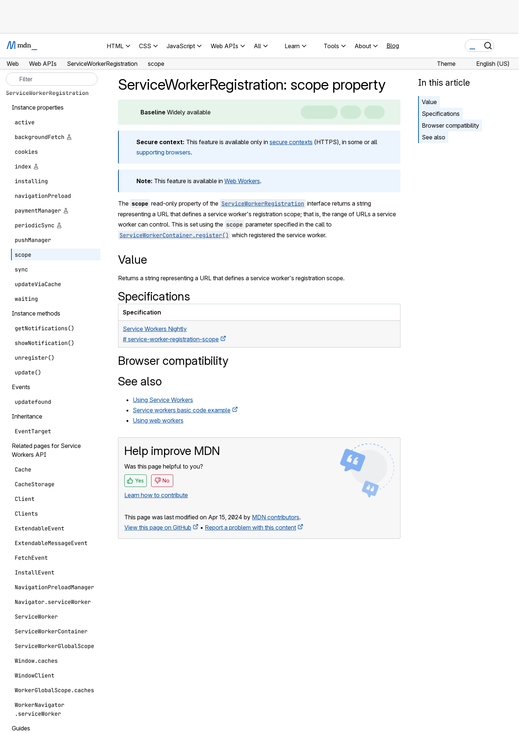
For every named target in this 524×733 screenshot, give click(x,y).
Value (429, 102)
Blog (392, 45)
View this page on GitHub (157, 527)
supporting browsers (163, 152)
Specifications (441, 113)
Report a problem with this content (250, 527)
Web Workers (242, 181)
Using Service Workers (163, 399)
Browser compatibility (450, 125)
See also (433, 137)
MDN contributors (275, 517)
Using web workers (158, 420)
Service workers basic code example (182, 410)
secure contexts (291, 142)
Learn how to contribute (156, 495)
